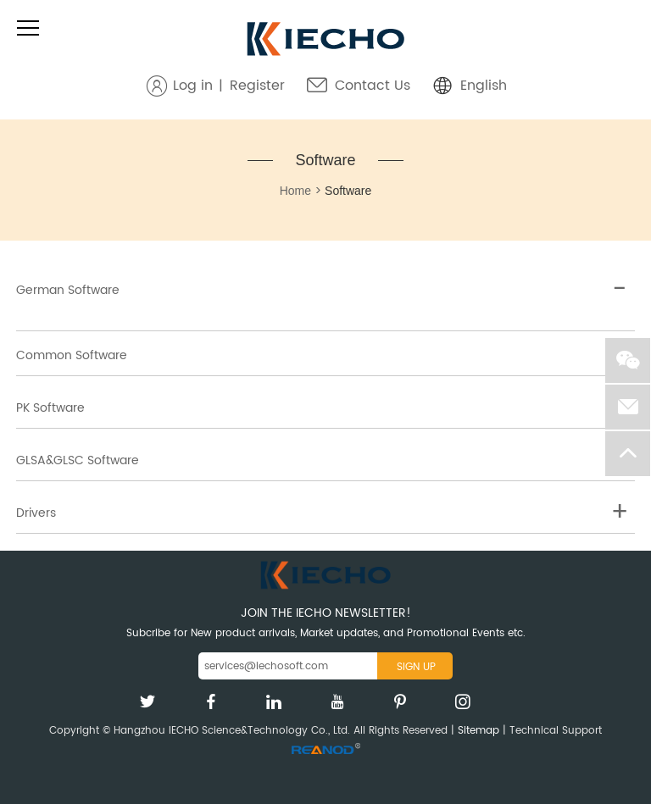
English (483, 86)
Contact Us (372, 86)
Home (295, 190)
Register (257, 86)
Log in (193, 86)
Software (325, 160)
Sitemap (478, 731)
